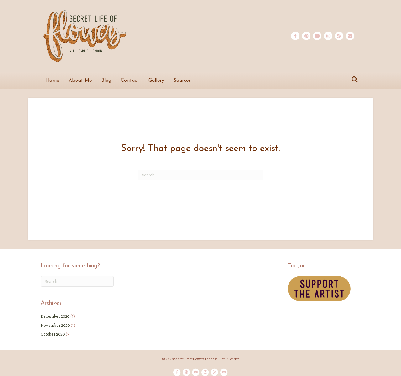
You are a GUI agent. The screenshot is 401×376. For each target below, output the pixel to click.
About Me (80, 80)
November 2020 (55, 325)
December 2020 (55, 316)
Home (52, 80)
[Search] (354, 79)
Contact (130, 80)
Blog (106, 80)
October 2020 (53, 334)
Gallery (156, 80)
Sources (182, 80)
